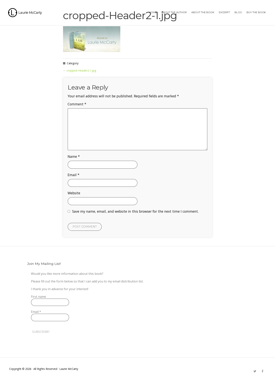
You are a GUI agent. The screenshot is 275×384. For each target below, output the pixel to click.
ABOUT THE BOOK (202, 12)
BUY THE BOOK (256, 12)
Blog (238, 12)
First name (38, 297)
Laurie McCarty (30, 13)
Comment (77, 104)
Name (74, 156)
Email (73, 174)
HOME (153, 12)
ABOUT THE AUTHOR (174, 12)
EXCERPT (224, 12)
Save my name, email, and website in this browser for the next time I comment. (135, 211)
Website (74, 193)
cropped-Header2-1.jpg (81, 70)
